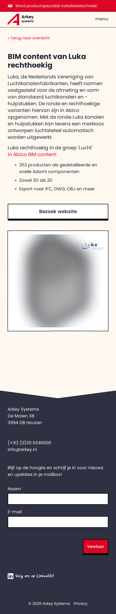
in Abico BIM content (32, 154)
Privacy (81, 603)
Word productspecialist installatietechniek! (53, 6)
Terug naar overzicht (29, 38)
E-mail (16, 512)
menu (101, 19)
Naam (16, 489)
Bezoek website (58, 211)
